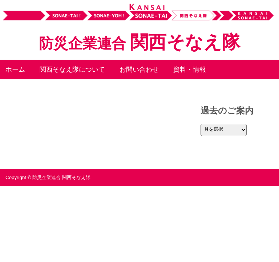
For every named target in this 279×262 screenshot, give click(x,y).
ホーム (15, 69)
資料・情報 (189, 69)
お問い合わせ (139, 69)
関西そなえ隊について (72, 69)
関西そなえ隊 (139, 42)
